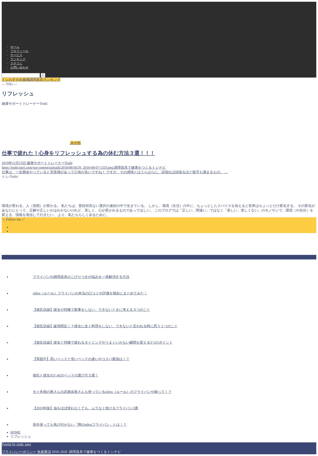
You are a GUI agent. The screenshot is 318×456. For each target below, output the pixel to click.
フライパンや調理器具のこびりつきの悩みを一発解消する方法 (81, 277)
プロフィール (19, 51)
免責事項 (44, 452)
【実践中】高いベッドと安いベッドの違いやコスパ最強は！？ (81, 359)
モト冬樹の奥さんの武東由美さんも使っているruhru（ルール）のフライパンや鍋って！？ (102, 392)
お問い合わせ (19, 67)
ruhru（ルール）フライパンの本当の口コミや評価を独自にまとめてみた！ (90, 293)
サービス (16, 55)
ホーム (14, 47)
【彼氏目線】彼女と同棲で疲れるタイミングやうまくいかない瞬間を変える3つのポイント (103, 342)
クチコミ (16, 63)
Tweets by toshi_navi (16, 444)
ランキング (17, 59)
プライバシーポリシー (19, 452)
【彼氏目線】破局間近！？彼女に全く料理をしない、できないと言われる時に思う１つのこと (105, 326)
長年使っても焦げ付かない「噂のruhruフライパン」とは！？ (80, 424)
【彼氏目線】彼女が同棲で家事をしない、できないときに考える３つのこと (91, 309)
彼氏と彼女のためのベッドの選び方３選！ (65, 375)
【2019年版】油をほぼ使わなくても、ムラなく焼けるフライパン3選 (85, 408)
